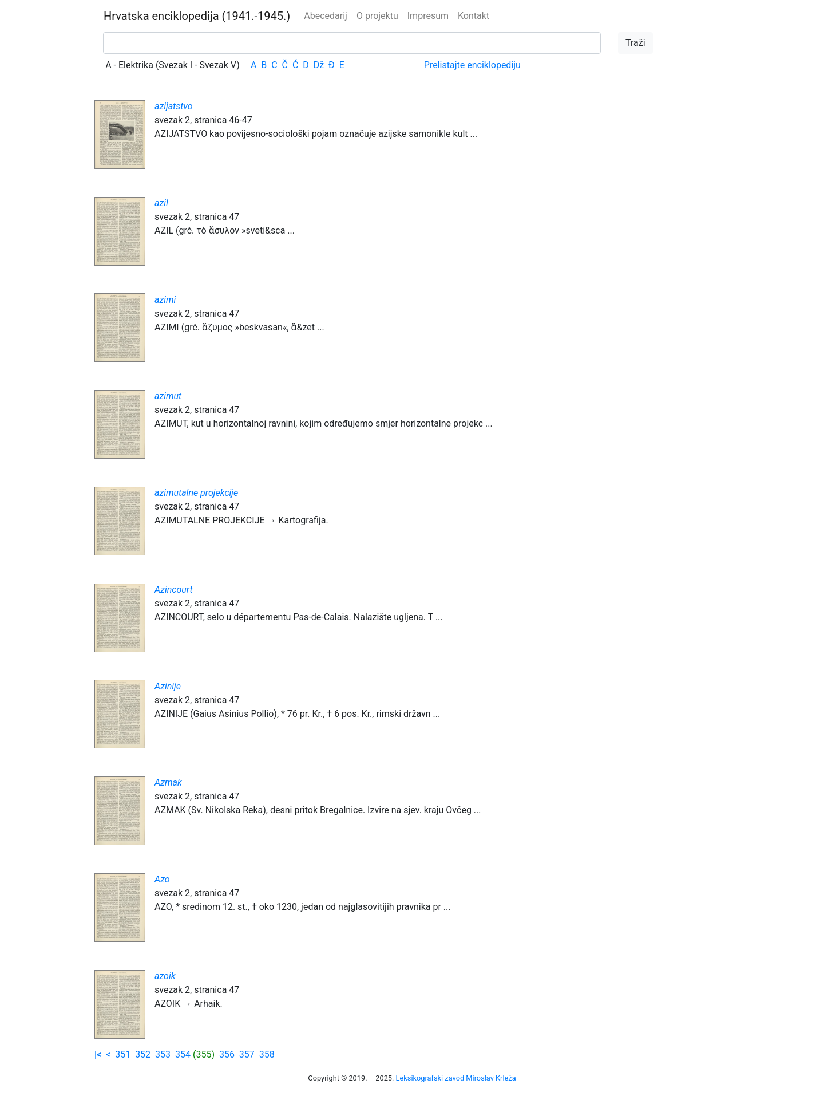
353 (163, 1054)
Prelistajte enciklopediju (472, 65)
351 (122, 1054)
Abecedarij (325, 15)
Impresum (428, 15)
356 (227, 1054)
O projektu (377, 15)
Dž (319, 65)
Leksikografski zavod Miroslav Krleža (456, 1078)
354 (183, 1054)
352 (142, 1054)
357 (247, 1054)
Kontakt (473, 15)
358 (267, 1054)
